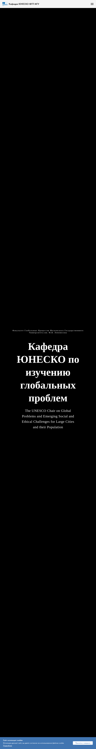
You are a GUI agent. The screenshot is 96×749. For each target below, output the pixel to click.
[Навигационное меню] (92, 4)
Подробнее (7, 746)
